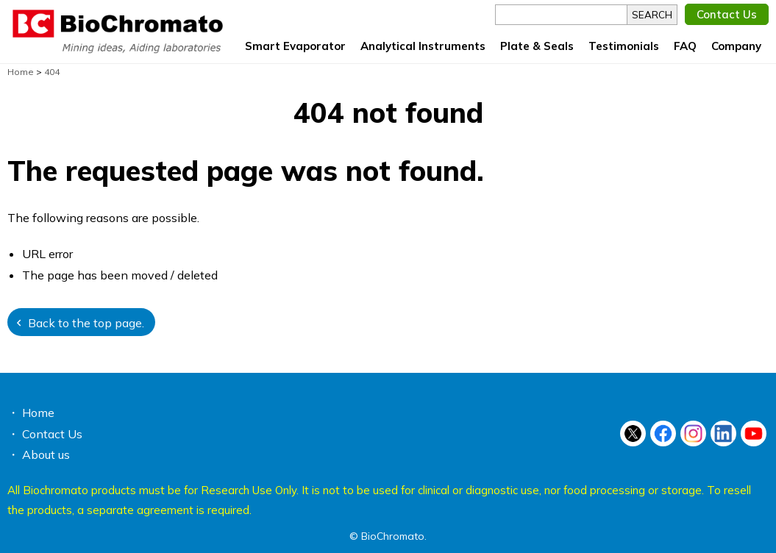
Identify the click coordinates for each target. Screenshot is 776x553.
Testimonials (623, 46)
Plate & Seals (537, 46)
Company (736, 46)
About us (46, 454)
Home (38, 412)
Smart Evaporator (295, 46)
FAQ (685, 46)
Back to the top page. (86, 322)
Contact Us (727, 14)
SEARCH (652, 15)
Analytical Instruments (422, 46)
